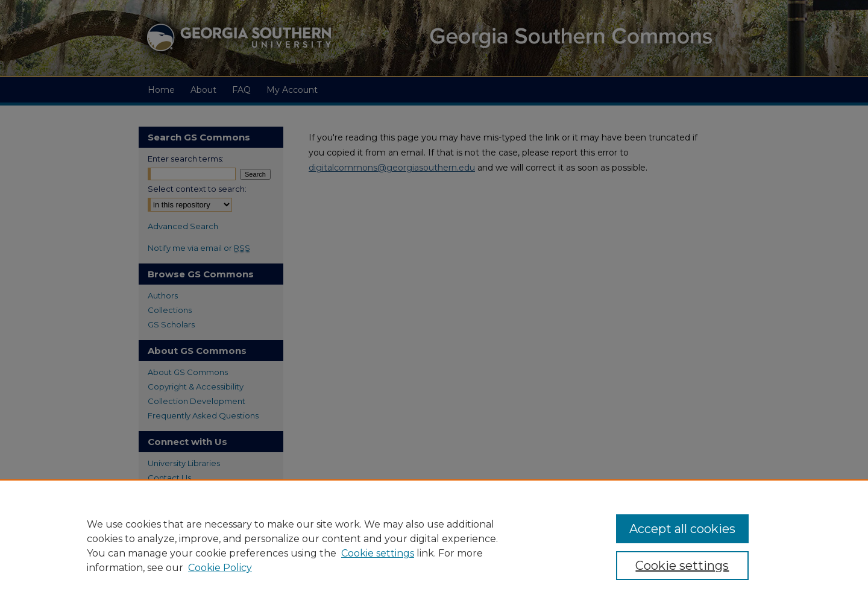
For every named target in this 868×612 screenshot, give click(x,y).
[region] (434, 545)
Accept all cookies (682, 529)
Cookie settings (377, 553)
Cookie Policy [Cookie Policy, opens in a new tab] (220, 567)
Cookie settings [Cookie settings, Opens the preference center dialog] (682, 565)
